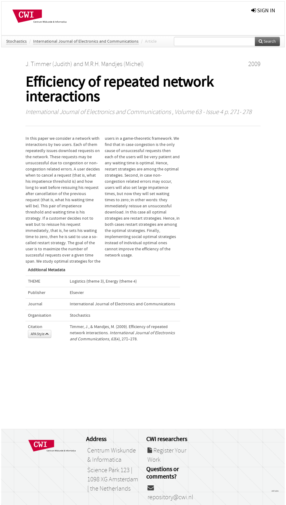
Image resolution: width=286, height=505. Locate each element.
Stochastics (16, 41)
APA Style (40, 334)
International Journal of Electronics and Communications (86, 41)
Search (267, 41)
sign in (263, 10)
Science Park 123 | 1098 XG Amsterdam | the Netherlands (112, 479)
